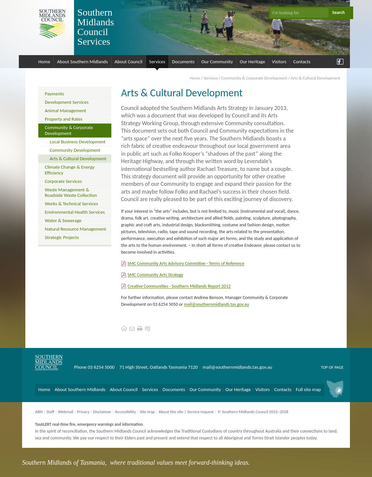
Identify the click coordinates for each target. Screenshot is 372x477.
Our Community (217, 62)
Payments (54, 94)
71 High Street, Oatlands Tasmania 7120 (158, 367)
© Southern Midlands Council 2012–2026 (253, 411)
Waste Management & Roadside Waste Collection (71, 192)
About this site (170, 411)
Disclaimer (102, 411)
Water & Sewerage (63, 220)
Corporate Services (63, 181)
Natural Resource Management (75, 229)
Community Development (75, 150)
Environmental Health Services (75, 212)
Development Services (67, 102)
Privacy (83, 411)
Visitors (279, 62)
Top (324, 367)
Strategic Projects (62, 237)
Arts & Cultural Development (78, 158)
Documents (183, 62)
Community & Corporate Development (254, 78)
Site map (147, 411)
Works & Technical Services (71, 204)
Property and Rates (63, 119)
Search (338, 12)
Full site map (308, 389)
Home (44, 62)
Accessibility (125, 411)
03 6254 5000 (101, 367)
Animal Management (65, 110)
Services (157, 62)
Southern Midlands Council (49, 362)
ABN (39, 411)
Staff (50, 411)
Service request (200, 411)
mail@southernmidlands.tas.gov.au (216, 304)
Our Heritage (252, 62)
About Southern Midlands (82, 62)
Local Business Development (77, 142)
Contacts (301, 62)
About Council (129, 62)
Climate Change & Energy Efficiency (69, 170)
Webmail (65, 411)
